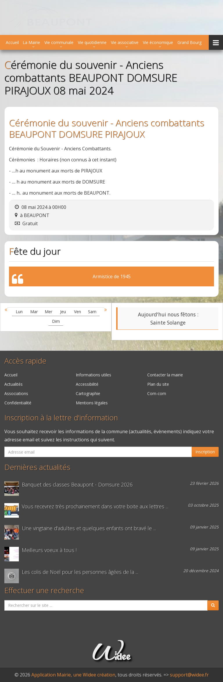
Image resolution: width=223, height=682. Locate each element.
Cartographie (88, 393)
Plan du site (158, 384)
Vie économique (158, 42)
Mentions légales (92, 403)
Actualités (13, 384)
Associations (16, 393)
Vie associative (125, 42)
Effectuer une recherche (44, 590)
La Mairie (31, 42)
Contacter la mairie (165, 375)
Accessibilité (87, 384)
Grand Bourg (189, 42)
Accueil (12, 42)
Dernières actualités (37, 467)
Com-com (156, 393)
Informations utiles (93, 375)
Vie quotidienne (92, 42)
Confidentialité (17, 403)
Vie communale (58, 42)
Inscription (205, 451)
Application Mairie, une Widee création (73, 675)
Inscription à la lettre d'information (61, 418)
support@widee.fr (189, 675)
